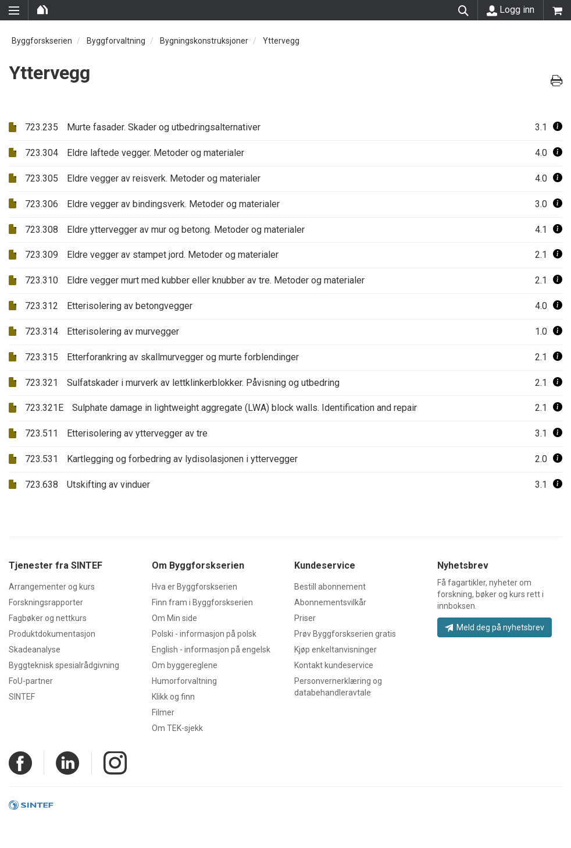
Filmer (163, 712)
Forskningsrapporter (46, 602)
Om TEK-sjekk (177, 728)
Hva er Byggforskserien (194, 586)
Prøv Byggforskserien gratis (345, 633)
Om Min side (174, 618)
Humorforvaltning (184, 681)
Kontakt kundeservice (333, 665)
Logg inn (510, 10)
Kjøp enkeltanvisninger (335, 649)
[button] (557, 127)
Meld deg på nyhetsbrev (494, 627)
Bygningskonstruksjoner (204, 40)
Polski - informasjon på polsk (204, 633)
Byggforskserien (42, 40)
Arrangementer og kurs (52, 586)
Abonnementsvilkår (330, 602)
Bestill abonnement (330, 586)
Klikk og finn (173, 696)
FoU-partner (31, 681)
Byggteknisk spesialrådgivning (64, 665)
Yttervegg (281, 40)
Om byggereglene (184, 665)
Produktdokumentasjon (52, 633)
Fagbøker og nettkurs (48, 618)
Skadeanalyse (34, 649)
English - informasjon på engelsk (211, 649)
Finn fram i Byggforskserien (202, 602)
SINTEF (22, 696)
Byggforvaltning (116, 40)
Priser (305, 618)
